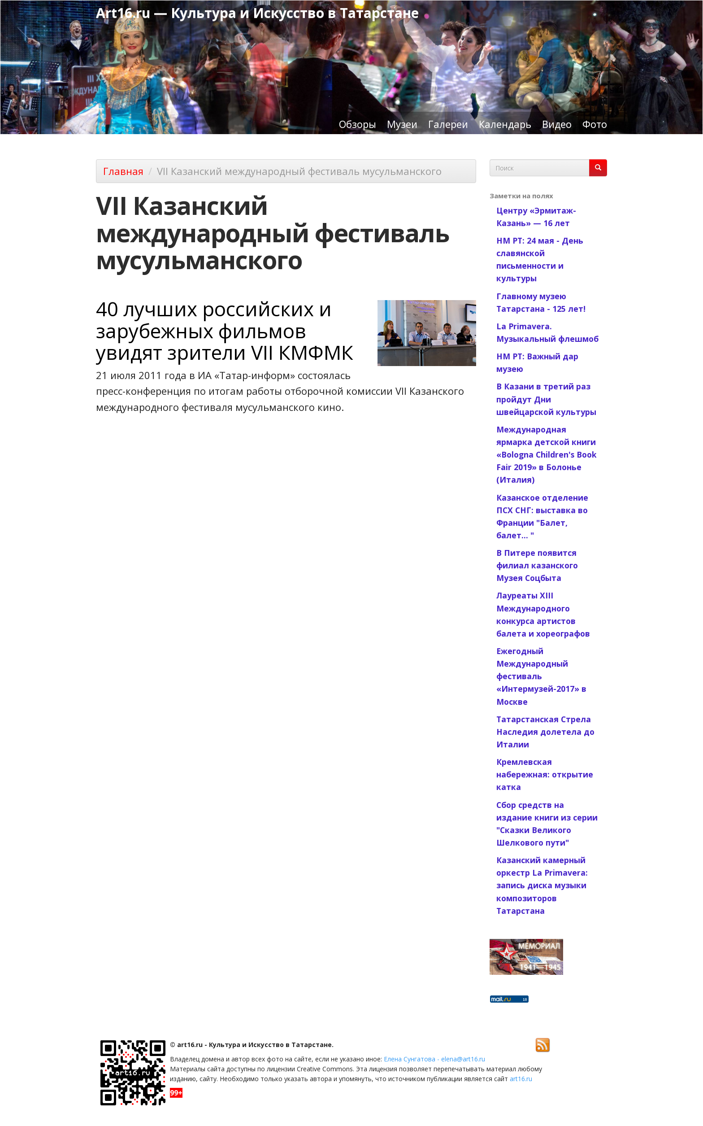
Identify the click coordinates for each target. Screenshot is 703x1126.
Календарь (505, 124)
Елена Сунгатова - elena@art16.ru (434, 1059)
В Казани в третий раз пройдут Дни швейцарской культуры (546, 399)
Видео (557, 124)
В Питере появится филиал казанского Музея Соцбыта (537, 565)
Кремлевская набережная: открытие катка (544, 774)
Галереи (448, 124)
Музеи (402, 124)
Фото (594, 124)
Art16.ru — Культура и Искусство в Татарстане (257, 13)
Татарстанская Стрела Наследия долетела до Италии (545, 732)
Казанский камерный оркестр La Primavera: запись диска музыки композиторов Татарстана (542, 885)
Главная (123, 171)
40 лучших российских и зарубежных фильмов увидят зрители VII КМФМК (224, 330)
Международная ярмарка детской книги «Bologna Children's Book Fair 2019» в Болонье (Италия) (546, 454)
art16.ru (521, 1078)
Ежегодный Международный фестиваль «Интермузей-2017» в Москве (541, 676)
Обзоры (357, 124)
